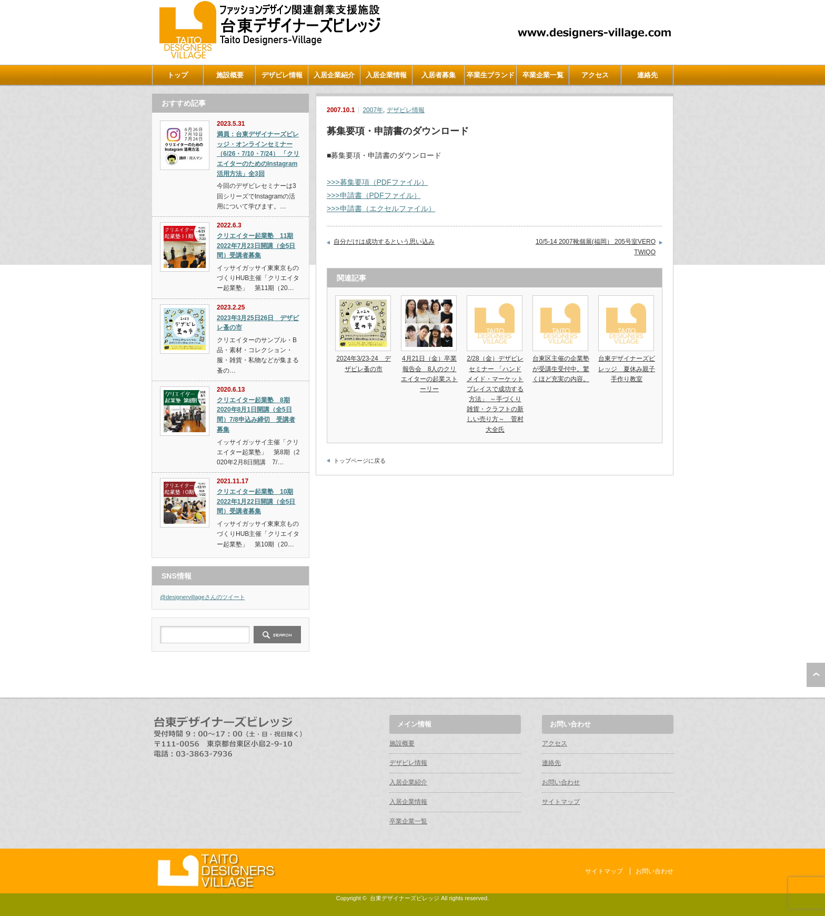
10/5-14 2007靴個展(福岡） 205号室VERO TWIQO (596, 247)
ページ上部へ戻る (816, 675)
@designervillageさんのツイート (202, 597)
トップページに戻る (360, 460)
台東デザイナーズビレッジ (404, 898)
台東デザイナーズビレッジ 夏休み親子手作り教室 (626, 368)
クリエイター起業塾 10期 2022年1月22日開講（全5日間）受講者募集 (256, 501)
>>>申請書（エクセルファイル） (381, 208)
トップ (177, 75)
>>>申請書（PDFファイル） (374, 195)
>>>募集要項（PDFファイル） (377, 182)
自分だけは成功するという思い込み (384, 241)
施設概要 (230, 75)
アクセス (595, 75)
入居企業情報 (386, 75)
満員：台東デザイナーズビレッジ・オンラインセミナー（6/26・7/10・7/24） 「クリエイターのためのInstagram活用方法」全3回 (258, 154)
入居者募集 (438, 75)
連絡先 (647, 75)
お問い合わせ (561, 782)
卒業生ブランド (491, 75)
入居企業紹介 (334, 75)
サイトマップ (561, 801)
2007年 (373, 110)
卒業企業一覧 (543, 75)
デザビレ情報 (282, 75)
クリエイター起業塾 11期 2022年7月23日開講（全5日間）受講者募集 (256, 245)
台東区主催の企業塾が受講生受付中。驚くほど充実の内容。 (560, 368)
